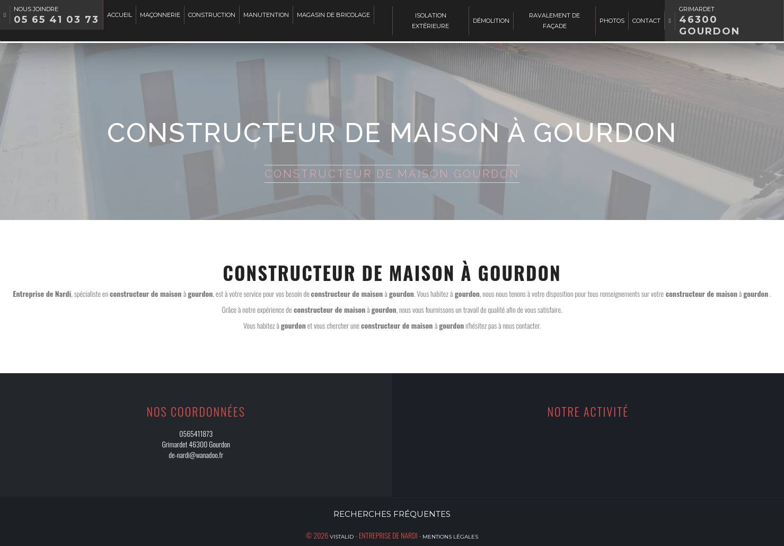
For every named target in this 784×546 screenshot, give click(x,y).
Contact (646, 20)
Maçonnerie (160, 15)
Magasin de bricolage (333, 15)
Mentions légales (450, 536)
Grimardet (709, 21)
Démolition (491, 20)
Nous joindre (56, 15)
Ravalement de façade (554, 21)
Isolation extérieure (430, 21)
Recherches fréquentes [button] (392, 514)
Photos (612, 20)
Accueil (119, 15)
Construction (211, 15)
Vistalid (342, 536)
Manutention (266, 15)
